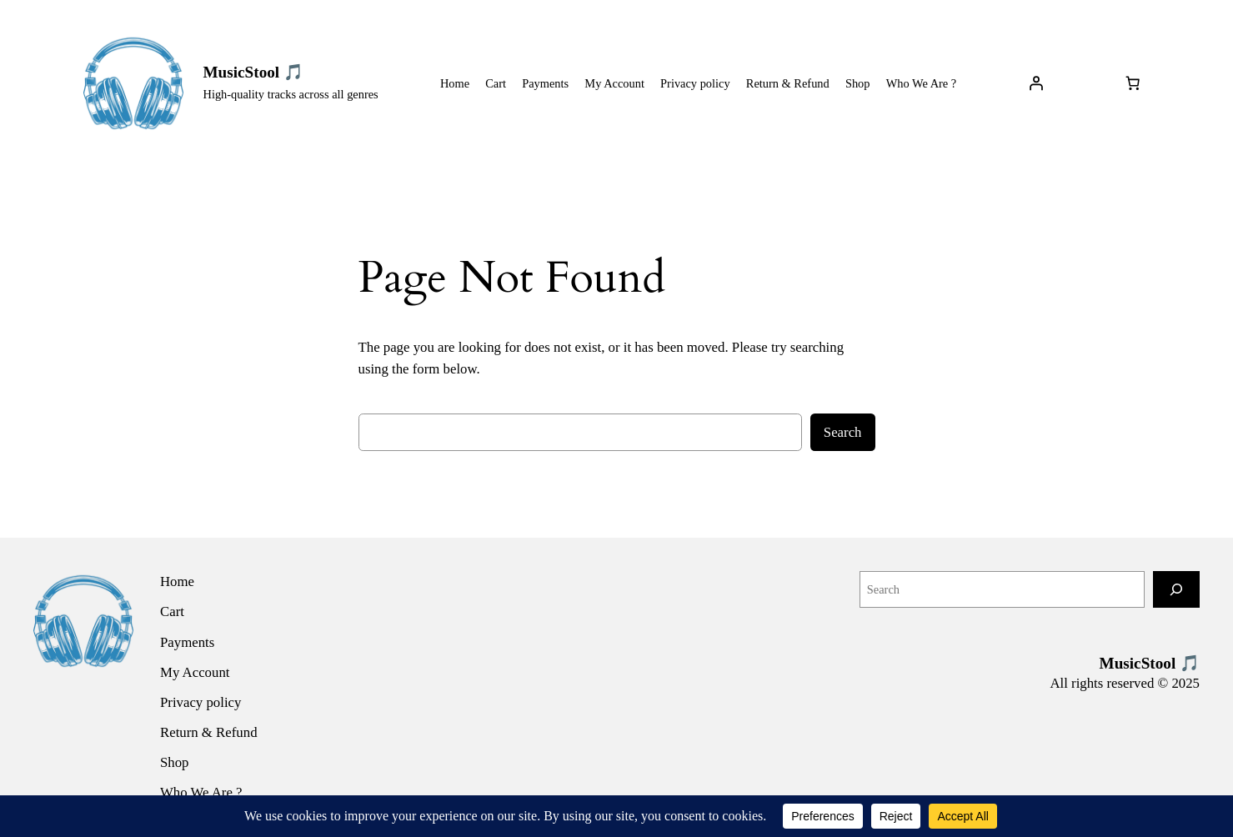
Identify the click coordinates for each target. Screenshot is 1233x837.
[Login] (1035, 83)
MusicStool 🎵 (253, 72)
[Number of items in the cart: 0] (1132, 83)
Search (843, 432)
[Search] (1176, 589)
